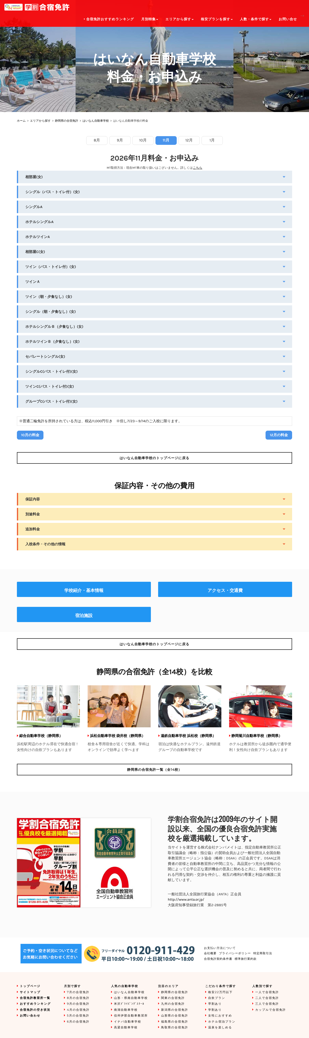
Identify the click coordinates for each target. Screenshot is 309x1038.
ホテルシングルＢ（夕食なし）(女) (54, 326)
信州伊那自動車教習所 (131, 1015)
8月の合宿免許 (78, 998)
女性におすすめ (220, 1015)
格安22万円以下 (220, 992)
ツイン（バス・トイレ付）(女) (50, 267)
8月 (97, 140)
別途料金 (32, 514)
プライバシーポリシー (235, 953)
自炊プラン (216, 998)
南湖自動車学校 (126, 1010)
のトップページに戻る (155, 458)
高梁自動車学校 (126, 1027)
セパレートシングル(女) (45, 356)
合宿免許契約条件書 (218, 959)
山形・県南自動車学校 (131, 998)
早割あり (215, 1004)
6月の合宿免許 (78, 1022)
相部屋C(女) (35, 252)
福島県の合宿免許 (174, 1022)
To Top (300, 1029)
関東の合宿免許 (173, 998)
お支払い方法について (220, 948)
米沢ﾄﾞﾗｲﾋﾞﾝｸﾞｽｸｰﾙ (129, 1004)
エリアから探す (40, 121)
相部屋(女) (34, 177)
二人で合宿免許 (267, 998)
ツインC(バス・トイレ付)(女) (49, 386)
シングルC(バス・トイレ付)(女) (51, 371)
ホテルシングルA (39, 222)
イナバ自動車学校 (127, 1022)
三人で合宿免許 (267, 1004)
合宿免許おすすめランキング (109, 19)
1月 (212, 140)
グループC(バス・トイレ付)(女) (51, 401)
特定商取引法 (262, 953)
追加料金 (32, 529)
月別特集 (149, 19)
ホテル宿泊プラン (222, 1022)
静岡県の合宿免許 (66, 121)
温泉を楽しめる (220, 1027)
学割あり (215, 1010)
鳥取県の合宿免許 (174, 1027)
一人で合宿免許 (267, 992)
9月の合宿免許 (78, 1004)
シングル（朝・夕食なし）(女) (50, 311)
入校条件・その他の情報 (45, 544)
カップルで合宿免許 (270, 1010)
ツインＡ (32, 282)
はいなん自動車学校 (96, 121)
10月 (143, 140)
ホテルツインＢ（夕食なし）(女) (52, 341)
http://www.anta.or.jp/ (186, 899)
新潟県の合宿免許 (174, 1010)
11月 (166, 140)
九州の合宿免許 (173, 1004)
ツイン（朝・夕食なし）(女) (48, 297)
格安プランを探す (217, 19)
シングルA (33, 207)
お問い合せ (288, 19)
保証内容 (32, 499)
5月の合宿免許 (78, 1015)
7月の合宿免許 (78, 992)
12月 (189, 140)
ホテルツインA (37, 237)
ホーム (21, 121)
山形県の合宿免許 (174, 1015)
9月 (120, 140)
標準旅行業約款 (246, 959)
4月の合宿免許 (78, 1010)
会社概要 (210, 953)
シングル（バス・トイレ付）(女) (52, 192)
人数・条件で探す (256, 19)
